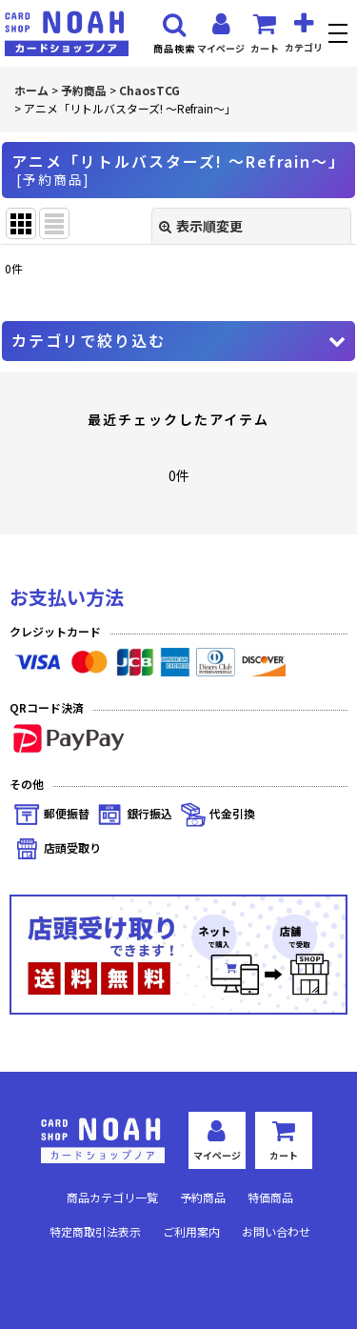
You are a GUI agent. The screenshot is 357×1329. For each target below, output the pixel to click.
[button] (340, 36)
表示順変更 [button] (201, 225)
